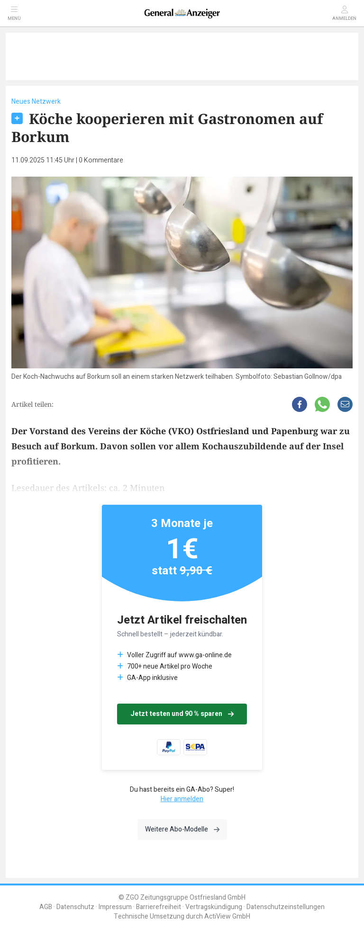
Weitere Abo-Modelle (182, 829)
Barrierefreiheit (158, 907)
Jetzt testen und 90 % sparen (182, 714)
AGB (45, 907)
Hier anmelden (182, 799)
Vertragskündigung (213, 907)
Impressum (115, 907)
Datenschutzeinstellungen (285, 907)
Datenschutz (75, 907)
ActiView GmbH (227, 916)
